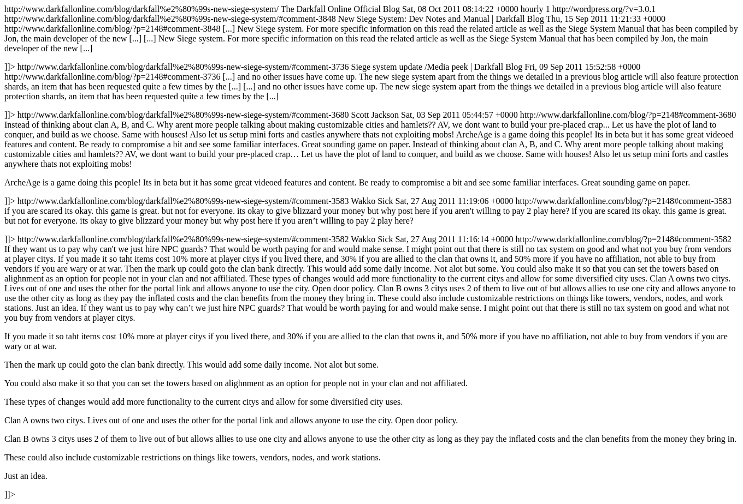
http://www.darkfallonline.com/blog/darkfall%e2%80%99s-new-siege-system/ (371, 251)
